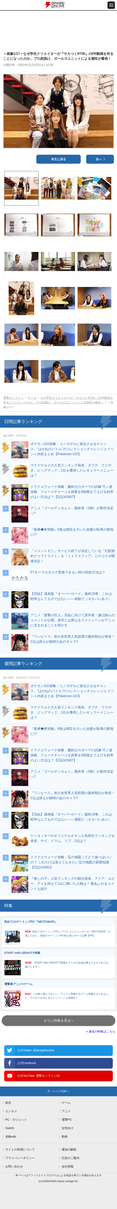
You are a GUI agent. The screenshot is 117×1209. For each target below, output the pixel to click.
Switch (9, 1128)
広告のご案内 (70, 1158)
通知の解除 (69, 1149)
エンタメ (11, 1111)
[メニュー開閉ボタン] (111, 5)
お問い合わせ (14, 1166)
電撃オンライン (13, 397)
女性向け (67, 1128)
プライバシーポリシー (20, 1158)
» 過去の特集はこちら (100, 1031)
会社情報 (67, 1166)
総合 (8, 1102)
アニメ (66, 1111)
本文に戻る (58, 159)
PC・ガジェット (16, 1119)
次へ (99, 159)
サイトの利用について (20, 1149)
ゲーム (32, 397)
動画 (65, 1136)
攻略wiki (10, 1136)
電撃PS (67, 1119)
